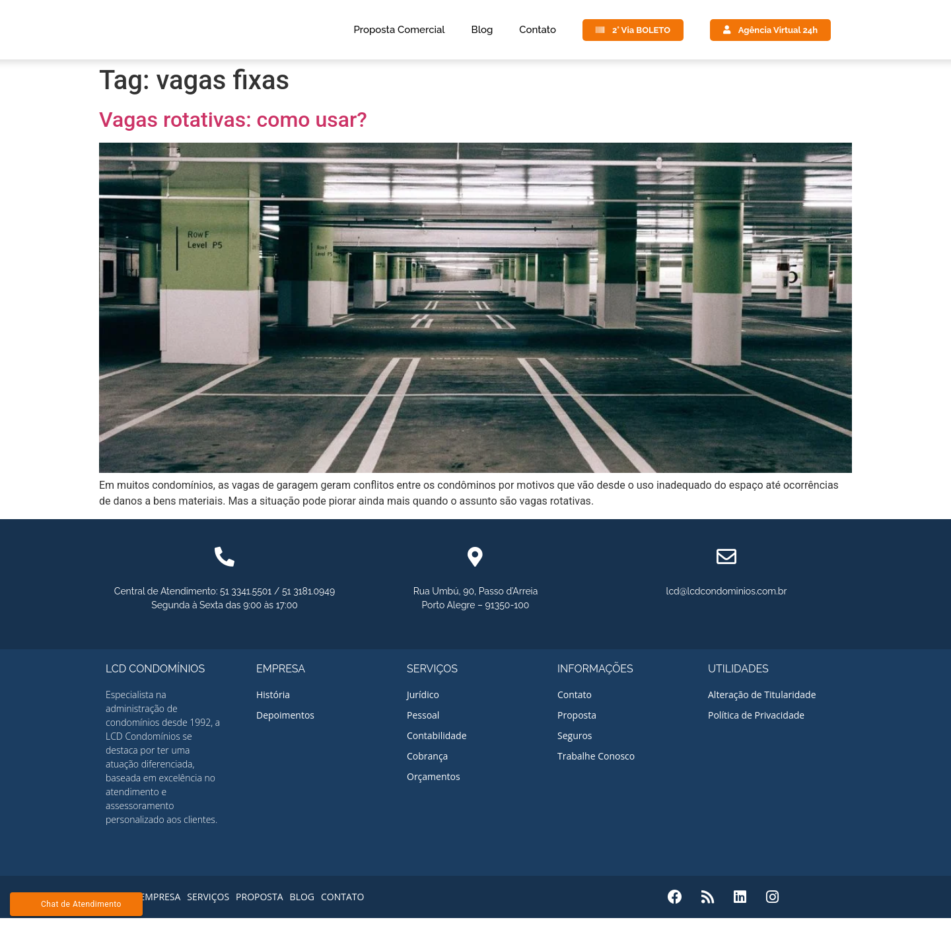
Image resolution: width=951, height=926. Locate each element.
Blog (482, 34)
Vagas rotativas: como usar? (233, 127)
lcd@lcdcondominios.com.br (726, 599)
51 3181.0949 (308, 599)
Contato (537, 34)
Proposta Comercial (398, 34)
